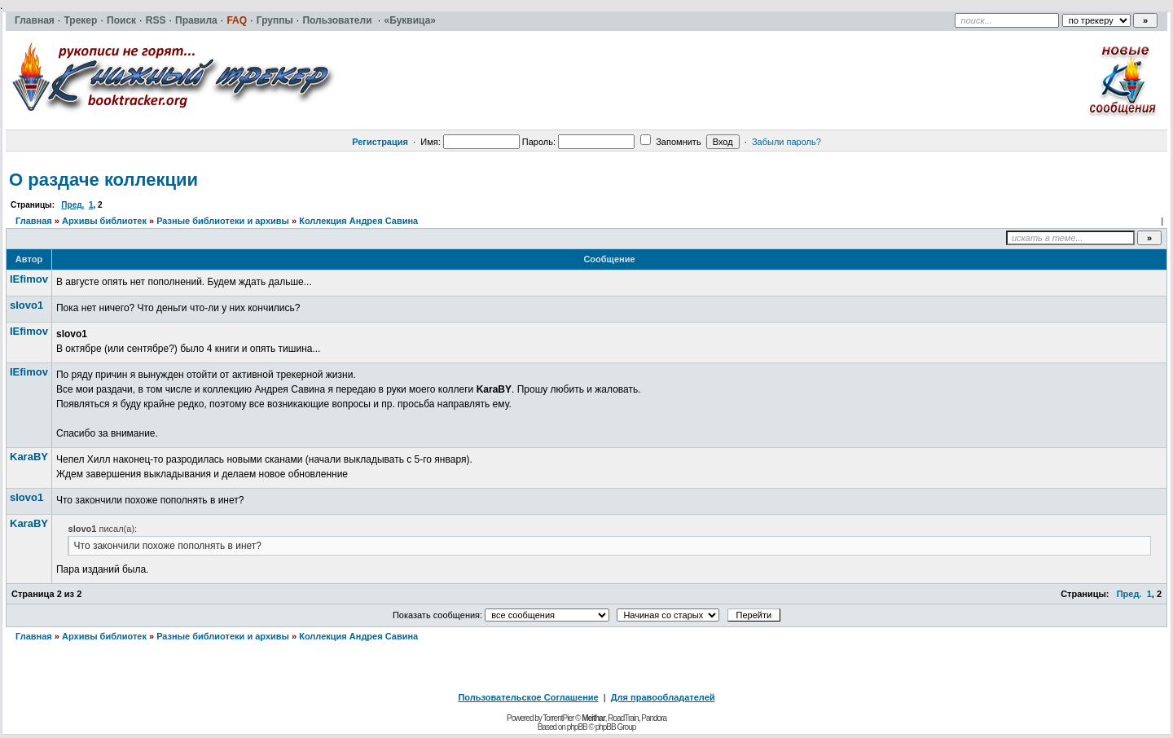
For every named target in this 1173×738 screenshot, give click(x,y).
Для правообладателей (663, 697)
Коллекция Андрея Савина (358, 221)
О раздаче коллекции (103, 179)
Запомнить (670, 142)
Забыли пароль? (786, 142)
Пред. (72, 204)
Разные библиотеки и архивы (222, 221)
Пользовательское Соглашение (528, 697)
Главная (33, 221)
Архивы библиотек (104, 221)
